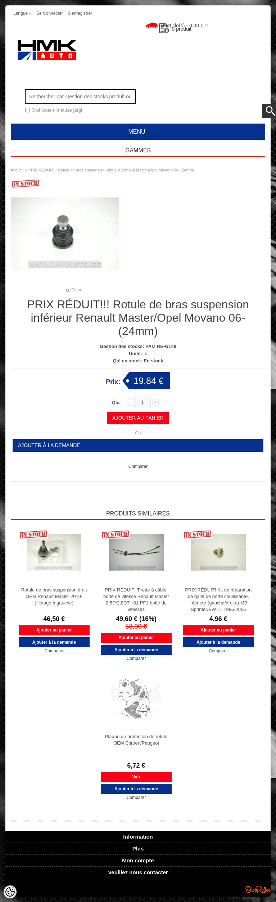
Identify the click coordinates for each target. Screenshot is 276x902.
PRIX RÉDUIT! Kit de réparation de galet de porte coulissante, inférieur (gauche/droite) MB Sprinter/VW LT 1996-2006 (218, 599)
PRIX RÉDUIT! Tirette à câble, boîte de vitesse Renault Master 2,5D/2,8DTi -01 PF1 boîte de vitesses (136, 599)
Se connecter (49, 13)
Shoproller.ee (258, 889)
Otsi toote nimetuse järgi (57, 110)
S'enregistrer (80, 13)
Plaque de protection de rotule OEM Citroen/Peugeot (136, 740)
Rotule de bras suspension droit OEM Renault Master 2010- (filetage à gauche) (54, 596)
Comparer (138, 466)
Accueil (17, 170)
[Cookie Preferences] (10, 891)
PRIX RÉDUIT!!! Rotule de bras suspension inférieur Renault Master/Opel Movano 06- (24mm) (111, 170)
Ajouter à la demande (49, 445)
